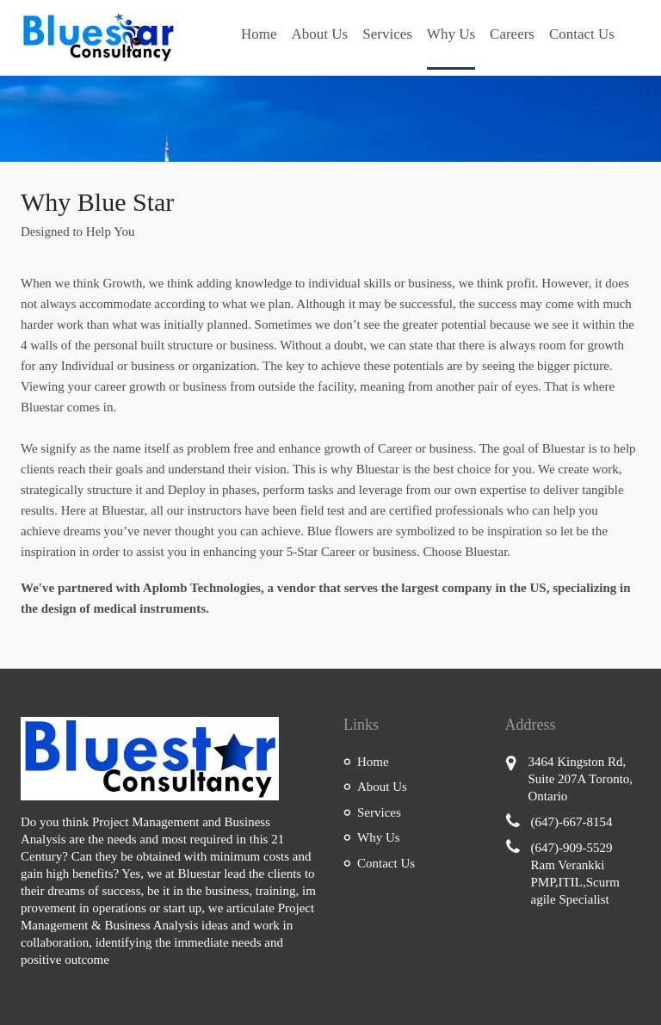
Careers (512, 34)
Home (259, 34)
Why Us (451, 34)
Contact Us (582, 34)
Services (387, 34)
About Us (320, 34)
